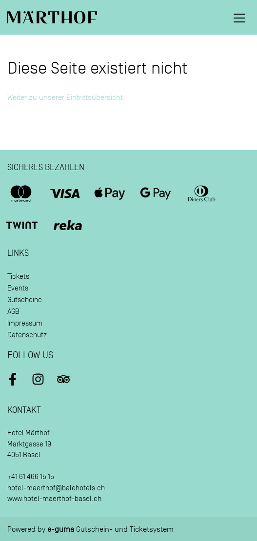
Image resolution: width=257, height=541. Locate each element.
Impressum (24, 323)
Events (17, 288)
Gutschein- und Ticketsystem (110, 529)
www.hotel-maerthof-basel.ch (54, 499)
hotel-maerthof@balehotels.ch (56, 488)
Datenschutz (27, 335)
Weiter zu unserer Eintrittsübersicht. (66, 97)
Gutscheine (24, 300)
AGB (13, 312)
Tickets (18, 276)
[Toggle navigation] (239, 17)
